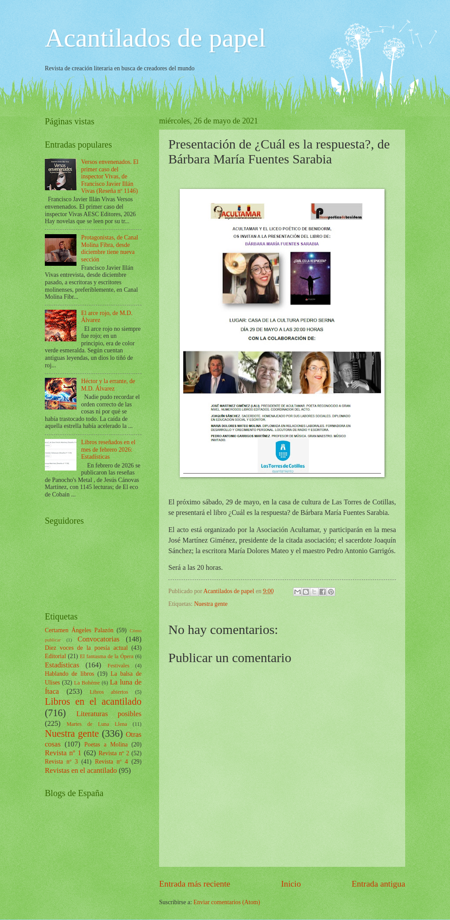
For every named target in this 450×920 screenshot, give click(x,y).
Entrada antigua (378, 883)
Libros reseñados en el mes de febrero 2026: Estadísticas (108, 449)
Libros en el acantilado (93, 701)
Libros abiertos (109, 692)
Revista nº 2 (113, 753)
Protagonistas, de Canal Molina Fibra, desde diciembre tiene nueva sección (109, 248)
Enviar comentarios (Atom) (226, 902)
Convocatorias (98, 639)
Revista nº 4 (111, 761)
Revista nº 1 (63, 753)
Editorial (55, 656)
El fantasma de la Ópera (107, 656)
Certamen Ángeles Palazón (79, 630)
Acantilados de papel (155, 37)
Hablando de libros (69, 673)
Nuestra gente (211, 604)
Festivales (119, 666)
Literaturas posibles (109, 714)
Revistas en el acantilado (81, 770)
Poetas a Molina (106, 744)
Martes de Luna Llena (96, 724)
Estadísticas (62, 665)
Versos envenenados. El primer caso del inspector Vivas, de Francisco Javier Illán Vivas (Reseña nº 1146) (110, 176)
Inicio (291, 883)
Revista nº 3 (61, 761)
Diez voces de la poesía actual (86, 648)
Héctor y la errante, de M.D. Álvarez (108, 385)
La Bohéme (87, 683)
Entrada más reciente (194, 883)
